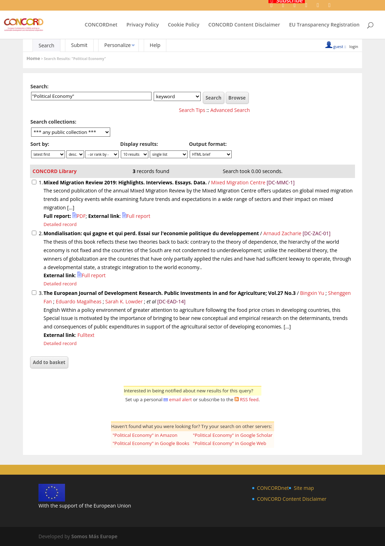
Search (46, 45)
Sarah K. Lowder (124, 301)
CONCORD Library (54, 171)
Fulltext (85, 335)
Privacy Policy (142, 25)
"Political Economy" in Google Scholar (232, 435)
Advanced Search (230, 110)
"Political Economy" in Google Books (151, 443)
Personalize (117, 45)
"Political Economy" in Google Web (229, 443)
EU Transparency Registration (324, 25)
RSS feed (249, 399)
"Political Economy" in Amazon (145, 435)
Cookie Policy (183, 25)
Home (33, 58)
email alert (180, 399)
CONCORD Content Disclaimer (244, 25)
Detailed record (60, 224)
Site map (304, 488)
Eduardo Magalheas (78, 301)
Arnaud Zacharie (282, 233)
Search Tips (192, 110)
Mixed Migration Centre (238, 182)
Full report (136, 216)
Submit (79, 45)
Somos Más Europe (94, 536)
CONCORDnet (101, 25)
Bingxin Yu (312, 293)
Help (155, 45)
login (353, 46)
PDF (79, 216)
